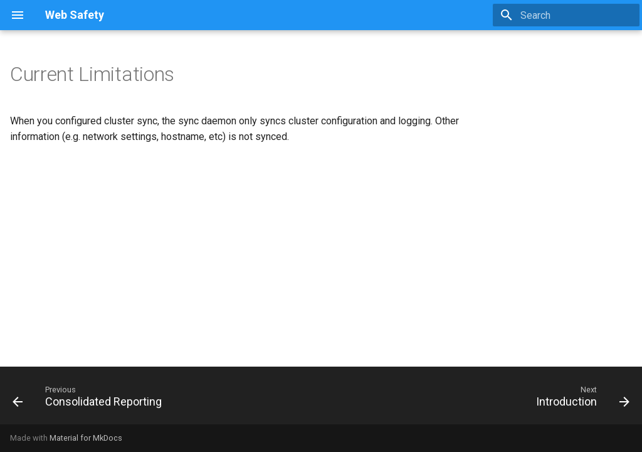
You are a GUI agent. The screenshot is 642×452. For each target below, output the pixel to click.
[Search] (566, 15)
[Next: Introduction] (579, 399)
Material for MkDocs (86, 438)
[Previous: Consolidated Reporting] (90, 399)
